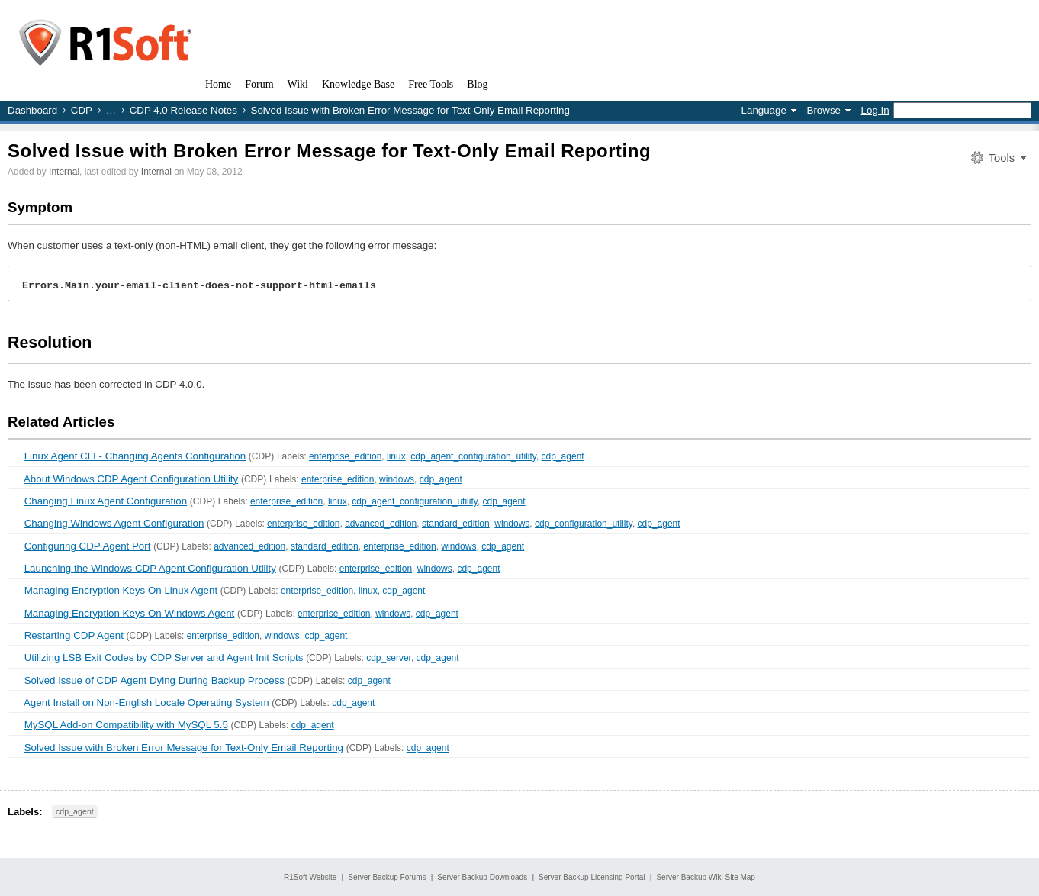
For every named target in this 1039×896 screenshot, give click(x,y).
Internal (64, 171)
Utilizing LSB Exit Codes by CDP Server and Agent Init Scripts (164, 657)
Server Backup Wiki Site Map (705, 877)
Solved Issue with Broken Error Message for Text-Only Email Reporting (329, 150)
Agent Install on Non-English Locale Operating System (146, 702)
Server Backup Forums (387, 877)
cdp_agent (563, 456)
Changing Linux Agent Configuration (105, 501)
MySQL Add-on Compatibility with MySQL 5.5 (126, 724)
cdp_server (388, 658)
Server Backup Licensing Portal (592, 877)
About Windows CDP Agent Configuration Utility (131, 479)
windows (396, 479)
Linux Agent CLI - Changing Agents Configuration (135, 456)
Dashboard (32, 110)
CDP (81, 110)
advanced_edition (381, 523)
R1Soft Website (310, 877)
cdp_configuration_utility (583, 523)
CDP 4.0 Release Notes (183, 110)
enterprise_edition (345, 456)
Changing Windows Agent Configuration (114, 523)
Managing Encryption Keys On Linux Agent (120, 590)
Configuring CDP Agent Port (87, 546)
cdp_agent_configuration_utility (473, 456)
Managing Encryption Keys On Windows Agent (129, 613)
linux (396, 456)
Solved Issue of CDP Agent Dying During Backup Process (154, 680)
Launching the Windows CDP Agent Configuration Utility (150, 568)
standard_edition (456, 523)
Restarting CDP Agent (74, 635)
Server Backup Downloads (482, 877)
